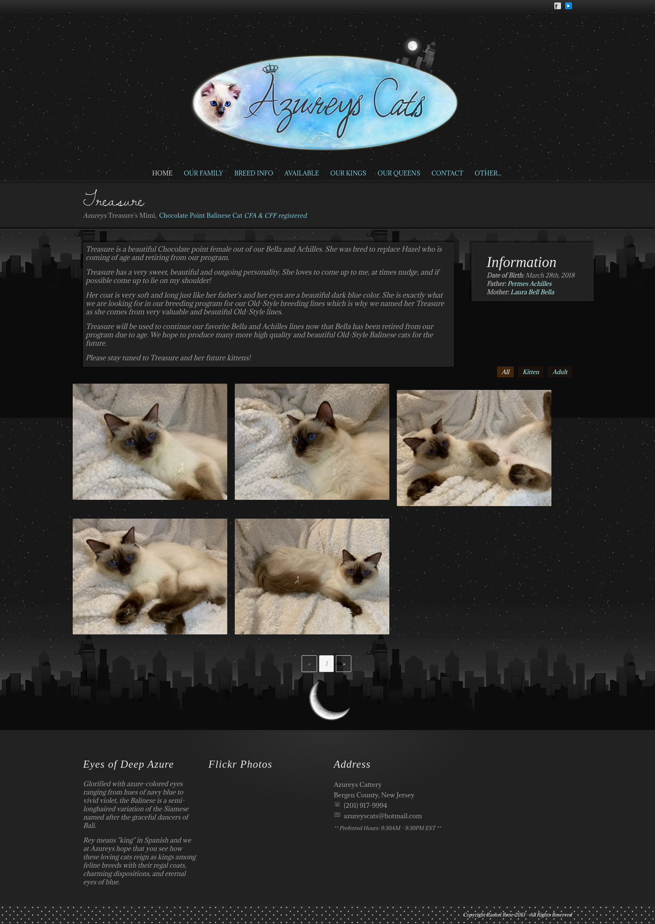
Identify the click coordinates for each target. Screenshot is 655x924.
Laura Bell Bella (532, 292)
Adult (559, 372)
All (505, 372)
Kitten (531, 372)
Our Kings (348, 173)
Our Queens (399, 173)
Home (162, 173)
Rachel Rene (499, 914)
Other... (488, 173)
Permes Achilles (529, 284)
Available (301, 173)
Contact (447, 173)
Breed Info (253, 173)
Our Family (203, 173)
